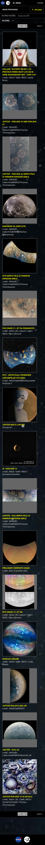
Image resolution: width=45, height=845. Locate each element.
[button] (24, 15)
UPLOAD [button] (38, 10)
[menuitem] (17, 3)
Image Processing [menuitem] (10, 10)
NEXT (38, 25)
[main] (22, 422)
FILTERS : (6, 21)
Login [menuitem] (40, 3)
